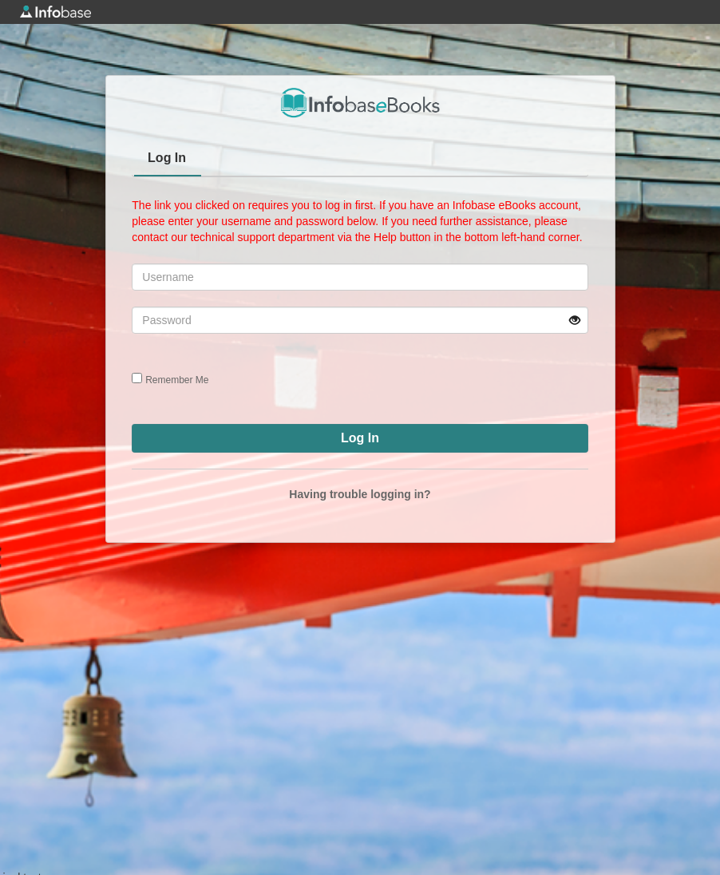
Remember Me (176, 380)
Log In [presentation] (167, 157)
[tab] (167, 159)
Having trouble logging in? (359, 494)
